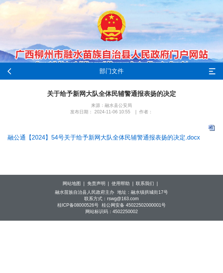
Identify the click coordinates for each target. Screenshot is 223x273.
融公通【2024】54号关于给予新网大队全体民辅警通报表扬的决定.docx (104, 137)
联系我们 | (148, 183)
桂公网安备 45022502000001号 (134, 205)
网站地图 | (75, 183)
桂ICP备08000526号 (78, 205)
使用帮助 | (124, 183)
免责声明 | (99, 183)
